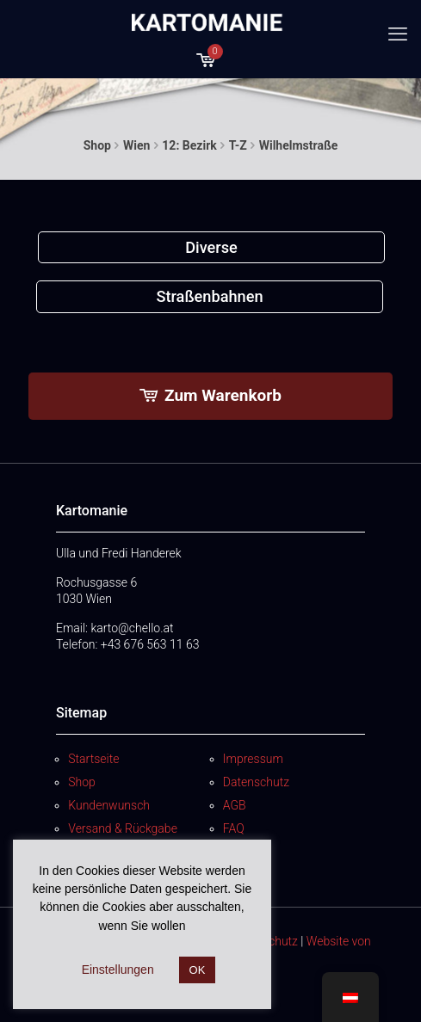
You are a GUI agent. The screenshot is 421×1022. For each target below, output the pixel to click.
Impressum (253, 759)
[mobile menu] (397, 34)
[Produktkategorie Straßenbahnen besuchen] (210, 296)
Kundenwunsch (109, 805)
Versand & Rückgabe (122, 828)
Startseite (93, 759)
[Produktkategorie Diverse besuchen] (212, 247)
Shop (97, 145)
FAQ (234, 828)
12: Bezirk (189, 145)
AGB (234, 805)
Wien (136, 145)
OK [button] (197, 970)
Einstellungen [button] (118, 969)
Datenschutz (256, 782)
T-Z (238, 145)
